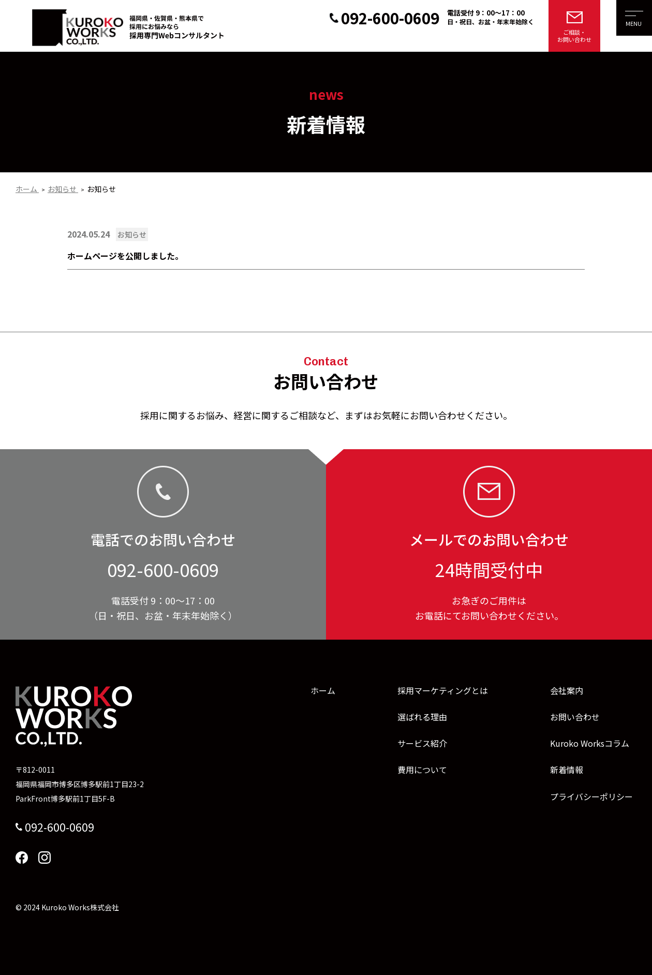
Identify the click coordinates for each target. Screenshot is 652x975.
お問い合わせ (575, 717)
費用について (422, 769)
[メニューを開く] (626, 26)
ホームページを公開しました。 (125, 255)
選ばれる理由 (422, 717)
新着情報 (566, 769)
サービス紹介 (422, 743)
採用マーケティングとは (442, 690)
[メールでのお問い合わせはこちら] (574, 26)
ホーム (322, 690)
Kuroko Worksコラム (589, 743)
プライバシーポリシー (591, 796)
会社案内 (566, 690)
